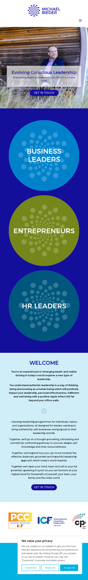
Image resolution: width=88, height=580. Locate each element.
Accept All (69, 567)
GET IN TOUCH (44, 92)
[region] (50, 555)
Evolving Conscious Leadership (44, 72)
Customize (31, 567)
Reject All (50, 567)
